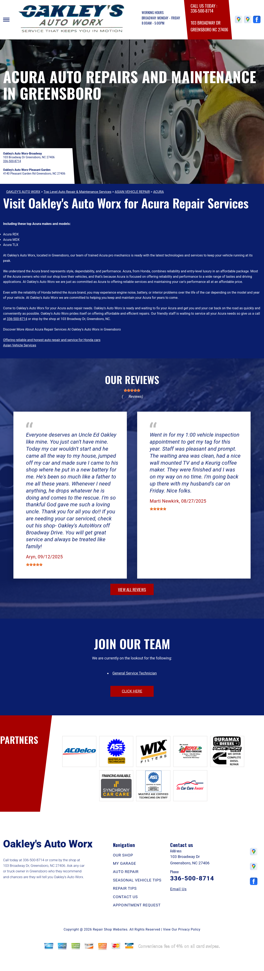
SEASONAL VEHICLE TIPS (137, 880)
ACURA (158, 192)
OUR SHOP (123, 855)
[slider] (132, 390)
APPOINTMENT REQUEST (137, 905)
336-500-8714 (202, 10)
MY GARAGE (124, 863)
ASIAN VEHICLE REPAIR (132, 192)
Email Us (178, 889)
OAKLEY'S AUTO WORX (23, 192)
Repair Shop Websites (110, 929)
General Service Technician (134, 673)
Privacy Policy (189, 929)
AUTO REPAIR (126, 871)
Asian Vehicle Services (19, 345)
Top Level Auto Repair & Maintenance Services (77, 192)
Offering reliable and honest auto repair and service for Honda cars (51, 340)
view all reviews (132, 589)
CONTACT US (125, 896)
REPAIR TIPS (125, 888)
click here (132, 691)
